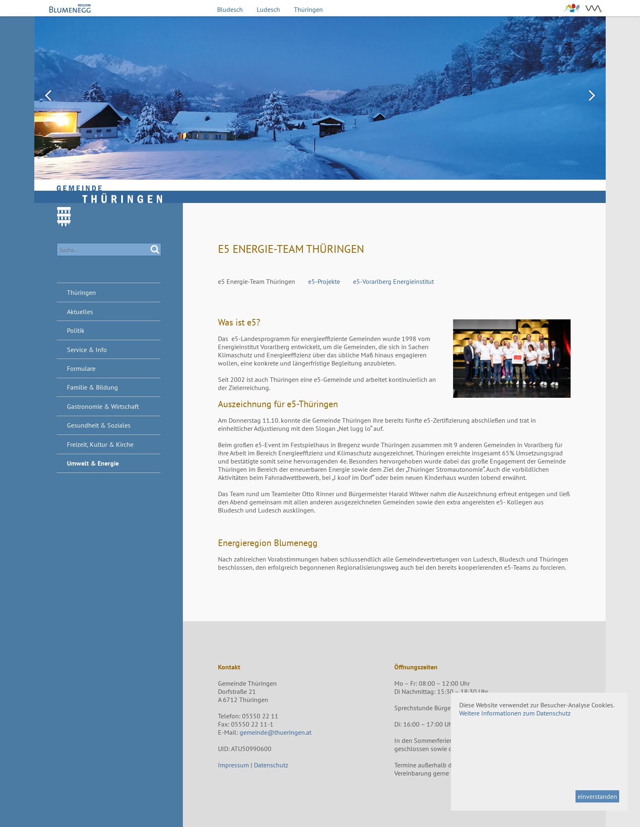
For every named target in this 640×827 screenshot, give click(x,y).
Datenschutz (271, 765)
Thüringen (308, 9)
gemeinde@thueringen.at (275, 732)
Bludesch (230, 9)
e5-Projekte (324, 281)
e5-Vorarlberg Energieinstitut (393, 281)
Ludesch (268, 9)
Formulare (81, 368)
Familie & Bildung (92, 387)
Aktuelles (80, 312)
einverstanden (597, 796)
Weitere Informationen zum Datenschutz (515, 713)
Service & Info (87, 350)
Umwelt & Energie (93, 463)
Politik (75, 330)
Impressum (233, 765)
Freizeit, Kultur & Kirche (100, 444)
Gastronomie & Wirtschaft (103, 406)
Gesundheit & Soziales (99, 425)
